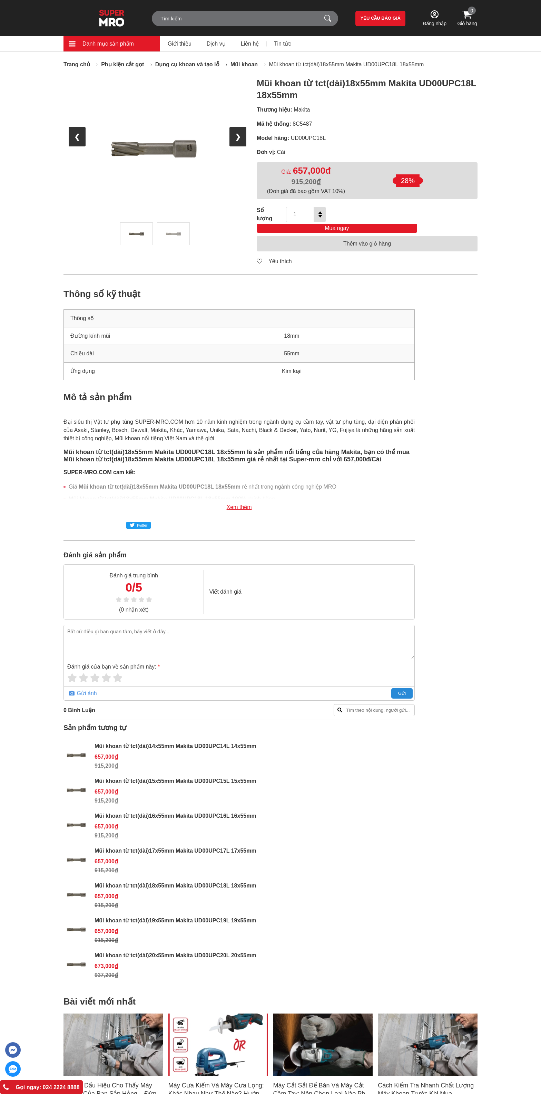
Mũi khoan (244, 64)
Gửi (358, 683)
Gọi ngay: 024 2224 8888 (41, 1087)
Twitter (138, 515)
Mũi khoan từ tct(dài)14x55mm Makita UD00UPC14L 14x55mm (444, 309)
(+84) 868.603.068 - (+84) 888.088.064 (122, 1043)
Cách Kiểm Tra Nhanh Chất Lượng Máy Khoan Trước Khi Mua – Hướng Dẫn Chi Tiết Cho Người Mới (427, 824)
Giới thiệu (179, 44)
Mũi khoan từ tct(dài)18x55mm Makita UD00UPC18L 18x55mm (346, 64)
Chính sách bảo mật (286, 967)
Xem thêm (217, 497)
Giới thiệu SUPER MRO (213, 943)
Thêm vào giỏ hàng (367, 234)
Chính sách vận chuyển (290, 951)
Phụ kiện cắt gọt (122, 64)
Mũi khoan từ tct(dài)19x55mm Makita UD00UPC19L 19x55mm (444, 567)
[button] (267, 886)
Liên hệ (250, 44)
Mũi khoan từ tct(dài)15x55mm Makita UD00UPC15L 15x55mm (444, 361)
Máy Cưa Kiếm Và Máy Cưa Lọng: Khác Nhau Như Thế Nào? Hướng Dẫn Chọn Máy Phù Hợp (216, 824)
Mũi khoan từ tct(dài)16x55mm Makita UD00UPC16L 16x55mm (444, 412)
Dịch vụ (216, 44)
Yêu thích (274, 251)
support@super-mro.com (110, 1054)
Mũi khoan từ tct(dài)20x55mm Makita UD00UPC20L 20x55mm (444, 618)
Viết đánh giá (208, 582)
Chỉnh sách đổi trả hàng (290, 959)
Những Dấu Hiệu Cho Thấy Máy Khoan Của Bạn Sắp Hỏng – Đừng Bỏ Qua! (111, 824)
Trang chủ (76, 64)
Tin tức (282, 44)
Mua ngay (406, 214)
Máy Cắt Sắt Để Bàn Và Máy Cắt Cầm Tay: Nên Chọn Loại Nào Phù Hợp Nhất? (321, 824)
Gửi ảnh (83, 683)
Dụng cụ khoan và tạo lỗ (187, 64)
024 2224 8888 (91, 1031)
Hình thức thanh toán (287, 943)
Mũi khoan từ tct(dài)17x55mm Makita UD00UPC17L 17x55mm (444, 464)
